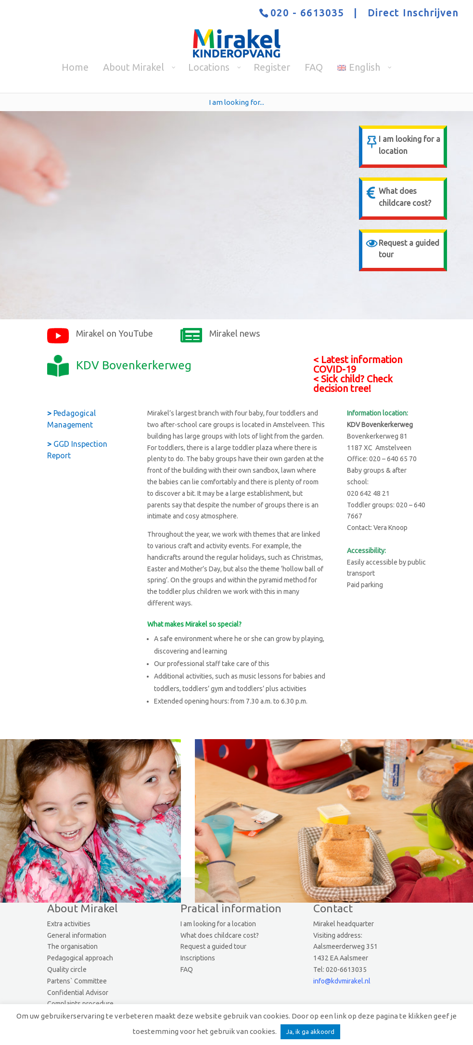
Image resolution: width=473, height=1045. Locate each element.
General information (76, 935)
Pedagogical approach (80, 958)
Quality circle (67, 969)
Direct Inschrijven (413, 12)
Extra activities (68, 924)
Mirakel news (234, 333)
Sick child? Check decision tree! (353, 383)
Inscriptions (197, 958)
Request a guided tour (213, 946)
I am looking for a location (218, 924)
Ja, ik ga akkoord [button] (310, 1031)
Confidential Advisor (77, 992)
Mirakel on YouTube (114, 333)
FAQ (186, 969)
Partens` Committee (77, 981)
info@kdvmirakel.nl (342, 981)
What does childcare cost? (219, 935)
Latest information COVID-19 (357, 364)
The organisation (72, 946)
